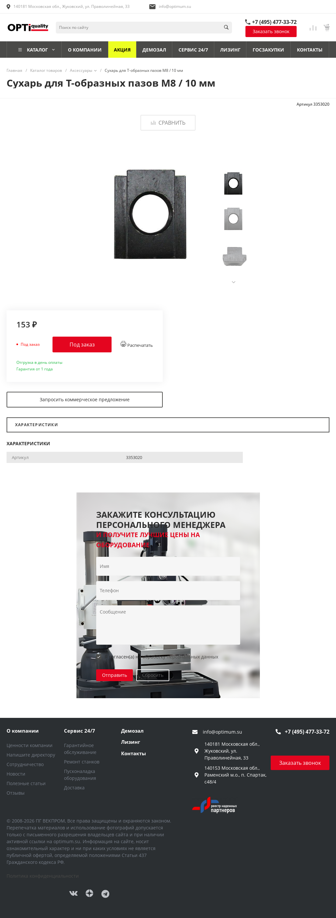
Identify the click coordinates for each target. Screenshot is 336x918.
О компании (23, 730)
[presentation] (234, 282)
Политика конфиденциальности (43, 876)
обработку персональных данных (180, 657)
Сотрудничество (25, 764)
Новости (16, 774)
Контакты (133, 753)
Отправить (114, 675)
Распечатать (136, 344)
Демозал (132, 730)
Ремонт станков (81, 762)
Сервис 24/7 (79, 730)
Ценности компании (29, 745)
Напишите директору (31, 755)
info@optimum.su (175, 6)
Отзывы (16, 793)
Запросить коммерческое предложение (85, 399)
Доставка (74, 787)
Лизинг (130, 742)
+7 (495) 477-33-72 (274, 22)
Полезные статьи (26, 783)
